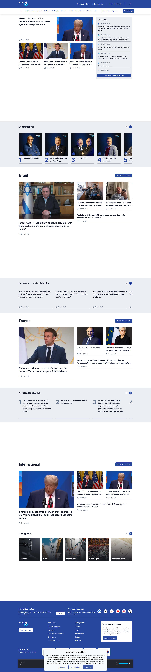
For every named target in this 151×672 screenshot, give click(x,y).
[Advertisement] (75, 97)
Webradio (55, 11)
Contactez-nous (25, 630)
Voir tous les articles (124, 175)
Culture (89, 11)
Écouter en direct (54, 627)
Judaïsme (78, 641)
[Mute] (117, 663)
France (63, 11)
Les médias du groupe (111, 11)
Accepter (88, 667)
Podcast (47, 11)
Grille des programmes (33, 11)
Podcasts (51, 630)
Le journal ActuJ (54, 641)
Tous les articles (83, 4)
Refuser (62, 667)
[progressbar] (123, 663)
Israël (71, 11)
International (79, 11)
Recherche (52, 637)
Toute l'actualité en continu (114, 75)
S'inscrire (60, 613)
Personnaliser (75, 667)
